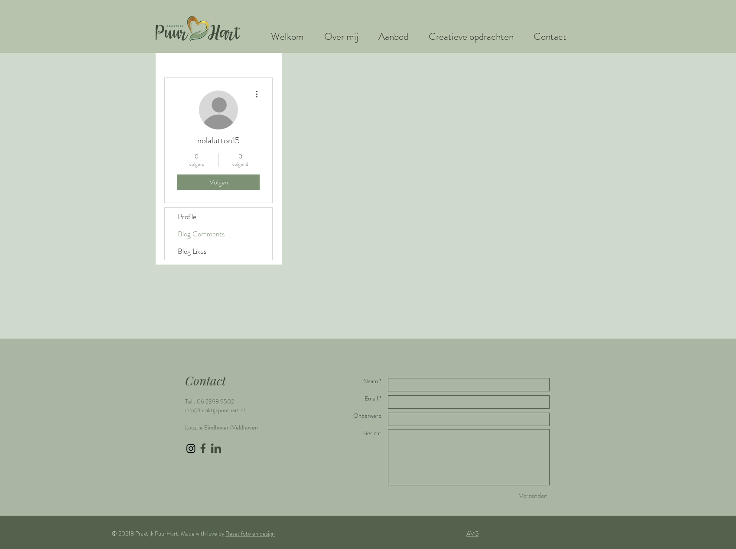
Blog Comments (201, 234)
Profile (187, 216)
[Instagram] (191, 448)
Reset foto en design (250, 533)
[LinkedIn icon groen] (216, 448)
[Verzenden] (533, 496)
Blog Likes (192, 251)
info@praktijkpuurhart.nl (215, 410)
